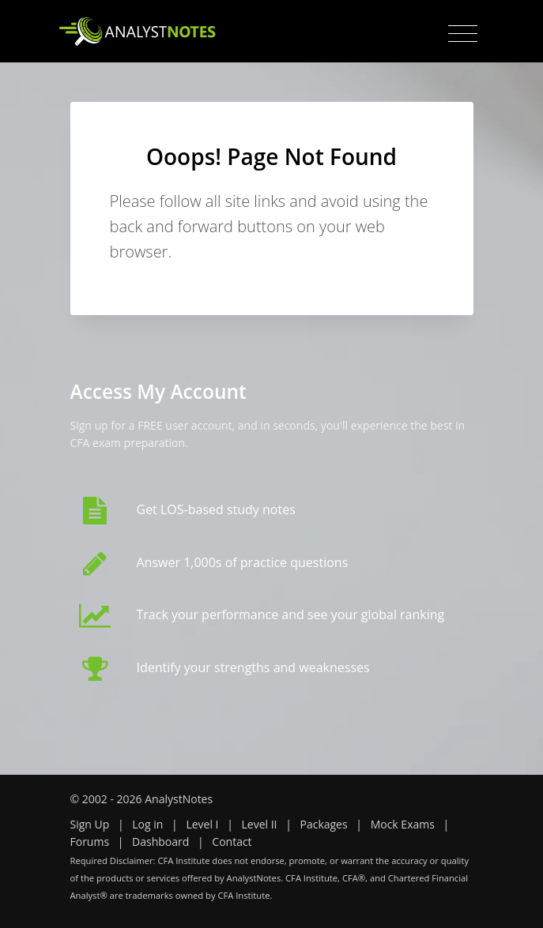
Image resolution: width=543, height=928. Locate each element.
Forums (90, 841)
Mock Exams (403, 824)
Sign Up (90, 824)
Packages (323, 824)
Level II (259, 824)
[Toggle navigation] (462, 34)
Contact (231, 841)
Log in (147, 824)
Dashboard (160, 841)
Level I (202, 824)
